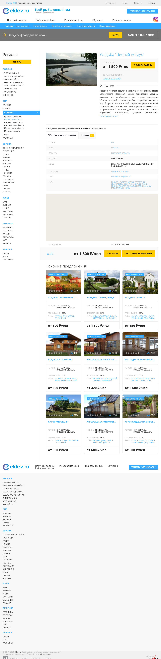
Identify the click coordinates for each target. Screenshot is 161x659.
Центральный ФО (11, 73)
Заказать (112, 253)
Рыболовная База (45, 20)
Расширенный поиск (141, 35)
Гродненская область (14, 125)
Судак (142, 380)
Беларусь (9, 112)
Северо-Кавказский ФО (14, 85)
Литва (6, 170)
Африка (7, 249)
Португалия (8, 179)
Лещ (126, 184)
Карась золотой (101, 316)
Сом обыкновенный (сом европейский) (131, 187)
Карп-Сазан (111, 318)
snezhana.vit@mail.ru (121, 177)
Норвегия (7, 173)
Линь (131, 184)
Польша (7, 176)
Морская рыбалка (86, 26)
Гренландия (8, 151)
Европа (7, 144)
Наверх (49, 254)
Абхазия (7, 105)
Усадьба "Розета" (135, 297)
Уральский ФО (9, 92)
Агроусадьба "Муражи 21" (102, 421)
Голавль (115, 182)
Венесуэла (8, 231)
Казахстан (8, 138)
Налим (137, 184)
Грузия (6, 135)
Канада (6, 234)
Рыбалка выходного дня (17, 26)
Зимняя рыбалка (108, 26)
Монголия (8, 211)
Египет (6, 256)
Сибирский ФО (10, 89)
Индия (6, 208)
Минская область (12, 131)
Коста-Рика (8, 237)
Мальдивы (8, 214)
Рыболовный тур (73, 20)
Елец (103, 440)
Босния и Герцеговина (13, 148)
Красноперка (117, 184)
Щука (127, 188)
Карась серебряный (137, 182)
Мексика (7, 243)
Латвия (6, 167)
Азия (6, 198)
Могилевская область (14, 128)
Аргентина (8, 227)
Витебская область (13, 119)
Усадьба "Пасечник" (60, 359)
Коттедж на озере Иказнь (140, 359)
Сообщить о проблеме (138, 253)
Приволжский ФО (11, 79)
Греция (6, 154)
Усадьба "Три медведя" (101, 297)
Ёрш (65, 316)
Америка (8, 223)
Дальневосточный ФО (13, 76)
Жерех (57, 380)
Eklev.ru (18, 654)
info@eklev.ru (45, 656)
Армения (7, 108)
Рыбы (124, 3)
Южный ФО (8, 95)
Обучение (97, 20)
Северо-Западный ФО (13, 82)
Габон (6, 253)
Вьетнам (7, 205)
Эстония (7, 192)
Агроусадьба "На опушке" (140, 421)
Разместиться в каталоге (142, 11)
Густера (123, 182)
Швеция (6, 188)
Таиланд (7, 217)
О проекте (111, 3)
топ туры (17, 62)
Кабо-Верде (8, 259)
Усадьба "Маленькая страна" (63, 297)
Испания (7, 163)
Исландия (8, 160)
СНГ (5, 101)
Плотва (122, 186)
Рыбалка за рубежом (62, 26)
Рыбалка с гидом (121, 20)
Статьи (152, 3)
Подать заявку (143, 65)
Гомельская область (13, 122)
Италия (6, 157)
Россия (7, 69)
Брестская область (12, 116)
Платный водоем (17, 20)
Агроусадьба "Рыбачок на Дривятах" (102, 359)
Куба (5, 240)
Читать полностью (109, 116)
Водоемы (137, 3)
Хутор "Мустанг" (58, 421)
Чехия (5, 185)
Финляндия (8, 182)
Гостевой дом (40, 26)
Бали (5, 202)
